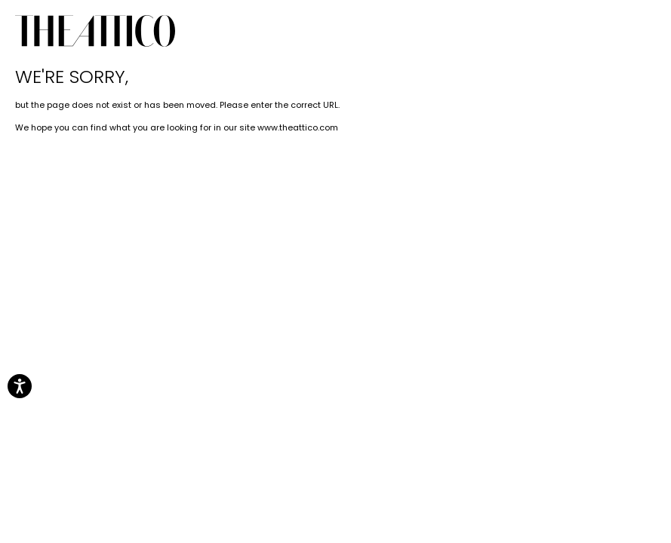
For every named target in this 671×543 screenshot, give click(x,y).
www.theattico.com (297, 127)
